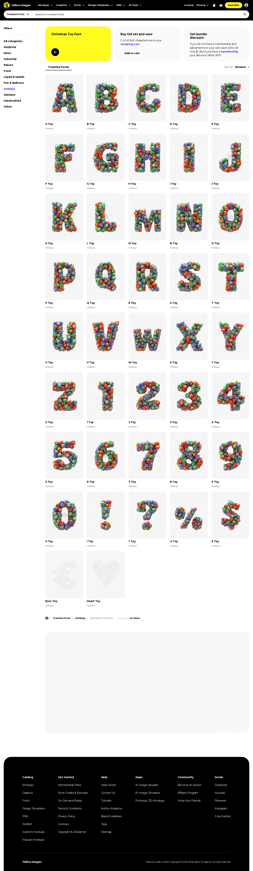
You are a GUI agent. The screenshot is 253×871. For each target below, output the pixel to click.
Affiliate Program (188, 792)
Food (7, 71)
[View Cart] (214, 5)
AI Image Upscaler (146, 785)
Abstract (9, 94)
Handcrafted (12, 100)
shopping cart (129, 44)
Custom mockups (33, 832)
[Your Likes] (221, 5)
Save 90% (233, 5)
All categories (13, 41)
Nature (8, 65)
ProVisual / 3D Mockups (149, 800)
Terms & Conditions (70, 808)
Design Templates (33, 808)
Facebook (221, 785)
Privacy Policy (66, 816)
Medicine (10, 47)
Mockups (28, 785)
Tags (104, 824)
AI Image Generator (147, 792)
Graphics (27, 792)
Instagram (221, 808)
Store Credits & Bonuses (73, 792)
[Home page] (46, 618)
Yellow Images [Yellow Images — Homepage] (32, 862)
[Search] (245, 14)
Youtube (220, 792)
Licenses (63, 824)
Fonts (25, 800)
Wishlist (27, 824)
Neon (7, 53)
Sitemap (106, 832)
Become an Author (190, 785)
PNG (25, 816)
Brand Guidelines (111, 816)
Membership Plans (69, 785)
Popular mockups (33, 839)
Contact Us (108, 792)
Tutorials (106, 800)
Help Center (108, 785)
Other (8, 106)
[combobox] (140, 14)
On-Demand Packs (70, 800)
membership (229, 51)
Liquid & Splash (14, 77)
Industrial (10, 59)
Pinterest (220, 800)
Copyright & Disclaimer (72, 832)
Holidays (9, 88)
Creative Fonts (58, 67)
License (189, 5)
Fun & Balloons (14, 83)
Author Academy (111, 808)
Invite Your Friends (189, 800)
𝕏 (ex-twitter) (223, 816)
